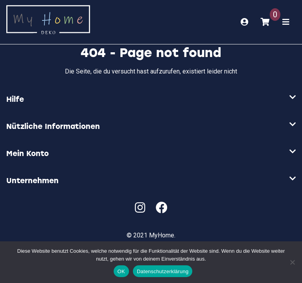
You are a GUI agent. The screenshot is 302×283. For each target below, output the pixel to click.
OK (121, 271)
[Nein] (292, 262)
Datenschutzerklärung (162, 271)
